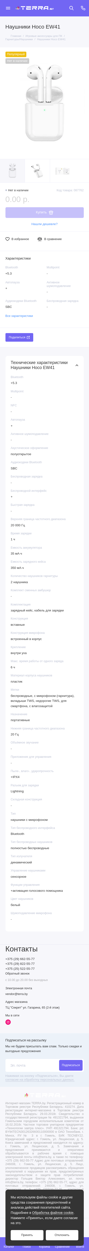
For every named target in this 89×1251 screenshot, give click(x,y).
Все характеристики (19, 316)
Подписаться (71, 1065)
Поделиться (19, 337)
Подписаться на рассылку (26, 1040)
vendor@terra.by (16, 994)
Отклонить (62, 1235)
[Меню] (8, 8)
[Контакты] (83, 8)
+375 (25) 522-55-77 (20, 968)
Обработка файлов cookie (52, 1213)
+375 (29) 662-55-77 (20, 959)
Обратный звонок (17, 973)
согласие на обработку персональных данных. (40, 1079)
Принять (27, 1235)
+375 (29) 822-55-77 (20, 963)
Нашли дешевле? (44, 224)
